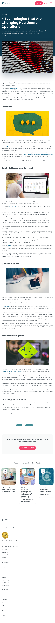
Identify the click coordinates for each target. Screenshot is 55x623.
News (3, 610)
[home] (6, 3)
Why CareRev (5, 549)
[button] (51, 3)
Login (46, 3)
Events (3, 608)
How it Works (5, 552)
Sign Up (39, 3)
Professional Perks (6, 554)
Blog (3, 605)
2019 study (6, 306)
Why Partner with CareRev (7, 582)
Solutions (4, 577)
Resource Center (5, 585)
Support (3, 615)
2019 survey (12, 206)
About (3, 602)
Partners (3, 592)
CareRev (9, 245)
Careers (3, 613)
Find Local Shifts (5, 565)
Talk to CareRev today (27, 448)
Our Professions (5, 562)
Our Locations (5, 560)
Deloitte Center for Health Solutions (12, 371)
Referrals (4, 557)
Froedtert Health (6, 147)
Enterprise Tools (5, 580)
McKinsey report (13, 88)
